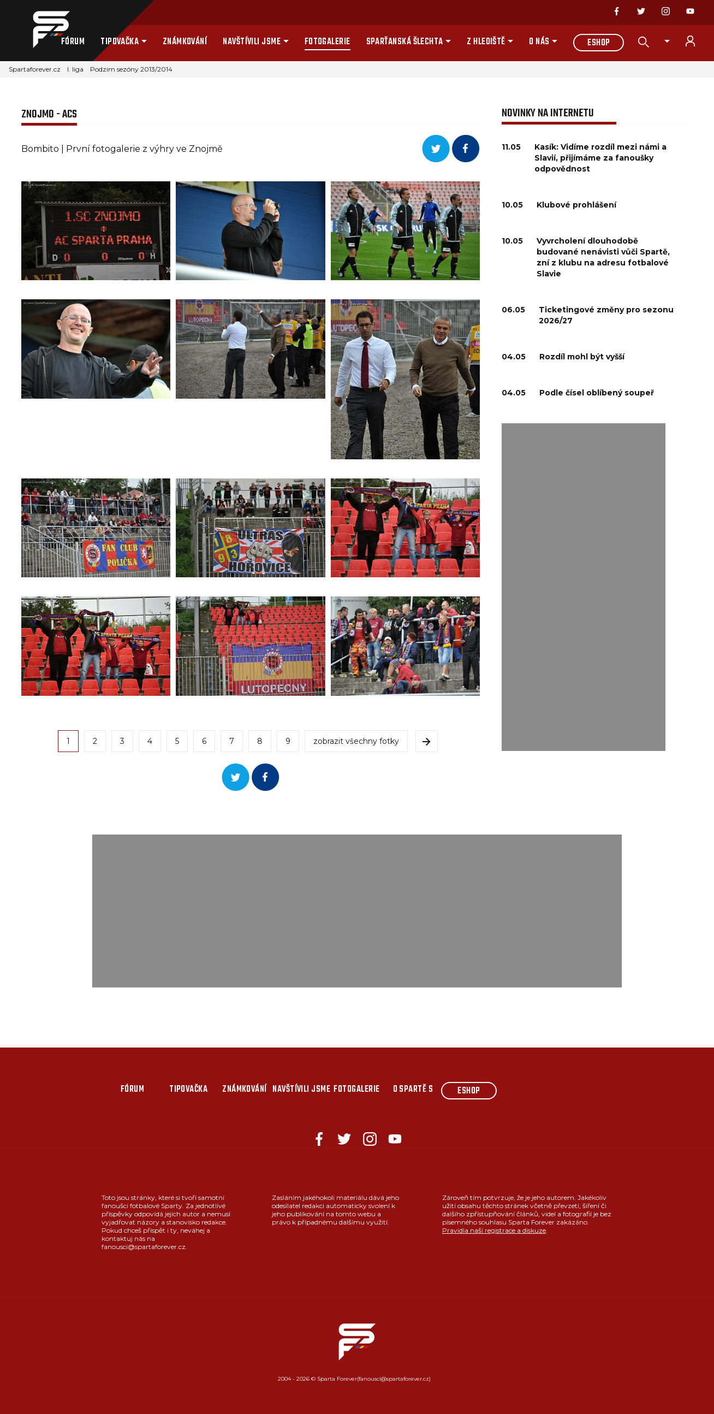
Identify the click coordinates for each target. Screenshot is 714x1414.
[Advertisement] (583, 587)
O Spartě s (413, 1089)
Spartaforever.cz (35, 69)
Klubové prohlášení (576, 205)
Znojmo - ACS (49, 114)
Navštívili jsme (252, 42)
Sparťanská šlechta (404, 42)
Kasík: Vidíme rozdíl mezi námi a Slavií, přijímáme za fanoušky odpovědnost (600, 158)
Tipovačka (119, 42)
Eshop (598, 43)
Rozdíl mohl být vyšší (581, 357)
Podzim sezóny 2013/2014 (131, 69)
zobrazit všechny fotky (356, 741)
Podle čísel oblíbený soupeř (596, 393)
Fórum (73, 42)
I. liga (75, 69)
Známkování (185, 42)
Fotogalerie (327, 42)
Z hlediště (486, 42)
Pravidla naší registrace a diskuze (494, 1230)
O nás (539, 42)
